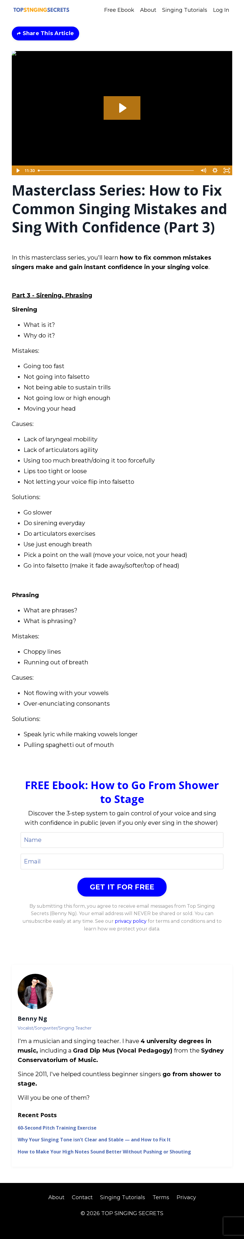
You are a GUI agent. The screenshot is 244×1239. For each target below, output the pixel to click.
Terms (160, 1197)
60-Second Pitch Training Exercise (57, 1128)
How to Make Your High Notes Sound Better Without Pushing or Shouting (104, 1152)
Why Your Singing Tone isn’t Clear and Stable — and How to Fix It (94, 1140)
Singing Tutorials (184, 10)
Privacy (186, 1197)
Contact (82, 1197)
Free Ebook (119, 10)
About (148, 10)
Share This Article (47, 33)
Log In (221, 10)
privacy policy (131, 921)
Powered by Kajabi (122, 1224)
